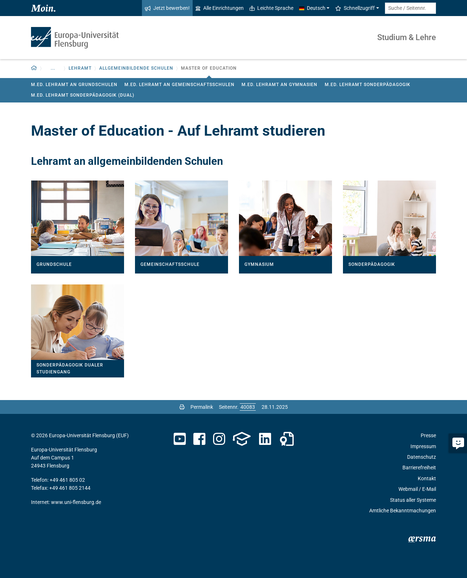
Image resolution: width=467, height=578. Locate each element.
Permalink (201, 407)
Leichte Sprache (271, 8)
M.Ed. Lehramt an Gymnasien (279, 84)
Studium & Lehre (406, 37)
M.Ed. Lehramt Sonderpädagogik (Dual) (82, 95)
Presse (428, 435)
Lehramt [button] (80, 68)
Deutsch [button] (312, 8)
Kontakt (427, 478)
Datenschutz (421, 457)
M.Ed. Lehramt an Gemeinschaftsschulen (179, 84)
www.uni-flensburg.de (76, 502)
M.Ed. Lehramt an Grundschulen (74, 84)
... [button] (53, 68)
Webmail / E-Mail (417, 489)
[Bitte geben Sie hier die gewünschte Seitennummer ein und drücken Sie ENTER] (248, 407)
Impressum (423, 446)
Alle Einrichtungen (220, 8)
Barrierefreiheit (419, 467)
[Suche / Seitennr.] (410, 8)
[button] (34, 68)
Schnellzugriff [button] (355, 8)
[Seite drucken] (182, 407)
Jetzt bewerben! (167, 8)
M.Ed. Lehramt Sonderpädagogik (367, 84)
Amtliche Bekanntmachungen (402, 510)
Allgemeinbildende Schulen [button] (136, 68)
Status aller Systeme (413, 500)
